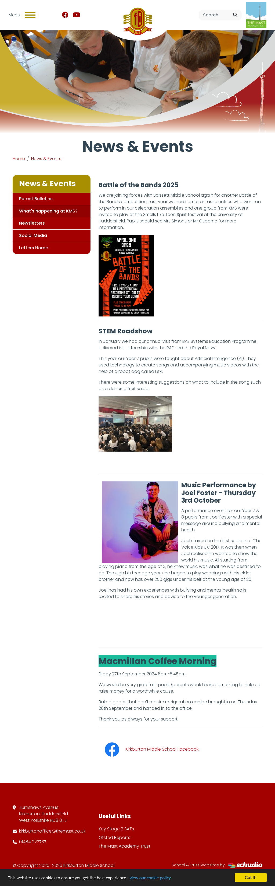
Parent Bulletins (35, 199)
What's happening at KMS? (47, 211)
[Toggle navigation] (30, 15)
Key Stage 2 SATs (116, 829)
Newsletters (31, 223)
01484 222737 (32, 842)
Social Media (32, 235)
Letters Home (32, 248)
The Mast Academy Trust (124, 846)
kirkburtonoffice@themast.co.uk (52, 831)
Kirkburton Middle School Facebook (150, 749)
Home (19, 159)
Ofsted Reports (114, 837)
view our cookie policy (150, 878)
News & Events (46, 159)
